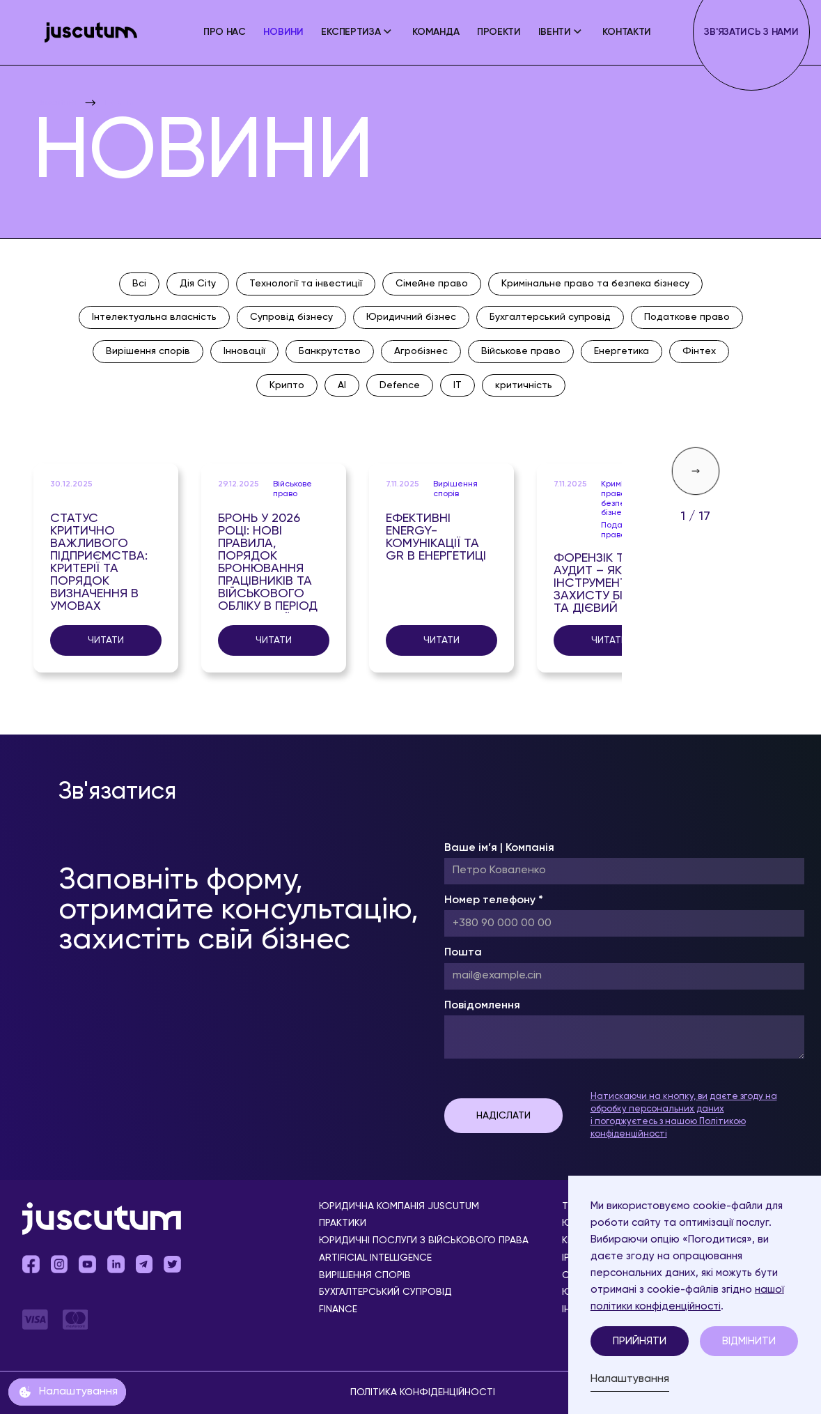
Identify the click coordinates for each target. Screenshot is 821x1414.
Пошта (463, 952)
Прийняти (639, 1341)
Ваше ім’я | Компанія (499, 848)
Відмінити (749, 1341)
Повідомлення (482, 1005)
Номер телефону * (493, 900)
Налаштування (630, 1379)
